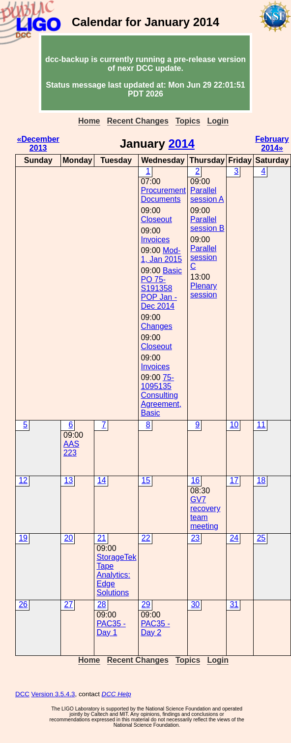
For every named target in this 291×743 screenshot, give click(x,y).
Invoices (155, 239)
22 (146, 538)
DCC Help (116, 694)
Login (218, 121)
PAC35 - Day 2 (155, 628)
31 (234, 604)
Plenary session (203, 290)
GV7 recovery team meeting (205, 512)
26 (23, 604)
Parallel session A (207, 194)
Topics (187, 121)
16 (195, 480)
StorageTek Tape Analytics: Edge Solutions (117, 575)
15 (146, 480)
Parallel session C (203, 257)
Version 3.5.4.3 (53, 694)
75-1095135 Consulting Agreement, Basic (161, 395)
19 (23, 538)
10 (234, 424)
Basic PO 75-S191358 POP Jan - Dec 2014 (161, 288)
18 (261, 480)
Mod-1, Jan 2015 (161, 254)
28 (101, 604)
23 (195, 538)
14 (101, 480)
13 (68, 480)
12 (23, 480)
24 (234, 538)
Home (89, 121)
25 (261, 538)
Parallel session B (207, 223)
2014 (181, 143)
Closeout (156, 219)
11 (261, 424)
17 (234, 480)
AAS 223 (71, 448)
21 (101, 538)
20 (68, 538)
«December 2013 (38, 143)
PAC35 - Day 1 (111, 628)
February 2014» (272, 143)
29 (146, 604)
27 (68, 604)
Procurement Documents (163, 194)
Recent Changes (138, 121)
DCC (22, 694)
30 (195, 604)
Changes (156, 326)
